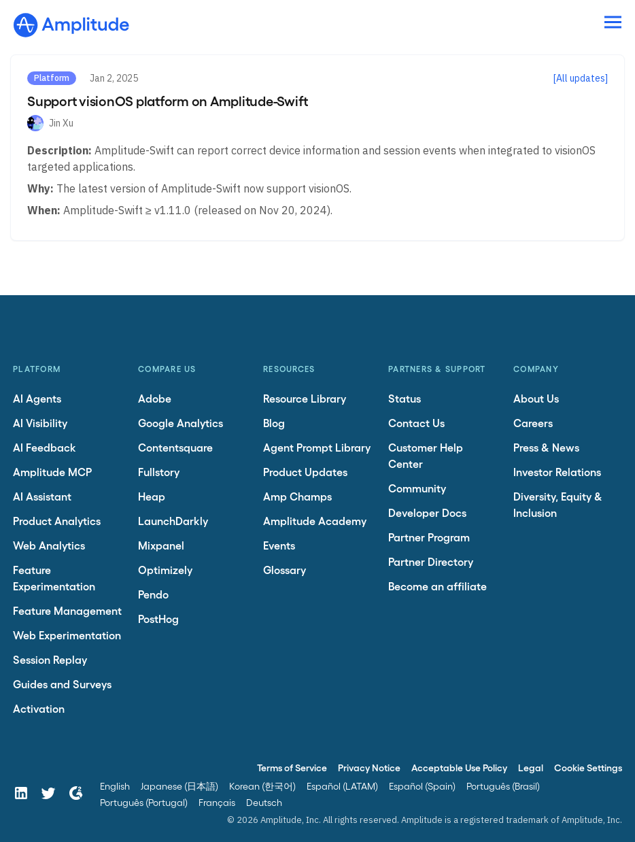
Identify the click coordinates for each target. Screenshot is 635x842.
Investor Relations (557, 471)
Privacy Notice (369, 767)
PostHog (158, 618)
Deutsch (264, 802)
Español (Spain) (422, 786)
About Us (536, 398)
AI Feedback (44, 447)
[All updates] (580, 78)
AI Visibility (40, 422)
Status (404, 398)
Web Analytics (49, 545)
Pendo (153, 594)
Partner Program (429, 537)
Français (217, 802)
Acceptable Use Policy (459, 767)
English (115, 786)
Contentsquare (175, 447)
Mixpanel (161, 545)
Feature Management (67, 610)
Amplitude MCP (52, 471)
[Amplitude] (71, 21)
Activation (39, 708)
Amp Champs (297, 496)
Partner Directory (430, 561)
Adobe (154, 398)
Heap (151, 496)
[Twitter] (48, 793)
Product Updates (305, 471)
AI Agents (37, 398)
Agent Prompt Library (317, 447)
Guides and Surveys (62, 683)
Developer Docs (427, 512)
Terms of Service (292, 767)
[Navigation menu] (612, 22)
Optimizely (165, 569)
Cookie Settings (588, 767)
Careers (533, 422)
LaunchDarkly (173, 520)
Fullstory (158, 471)
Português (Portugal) (144, 802)
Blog (274, 422)
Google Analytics (180, 422)
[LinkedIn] (21, 793)
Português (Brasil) (503, 786)
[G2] (75, 793)
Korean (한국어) (262, 786)
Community (417, 488)
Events (279, 545)
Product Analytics (57, 520)
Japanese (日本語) (179, 786)
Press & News (546, 447)
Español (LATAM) (342, 786)
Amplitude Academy (314, 520)
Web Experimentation (67, 634)
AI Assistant (42, 496)
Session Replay (50, 659)
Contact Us (416, 422)
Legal (530, 767)
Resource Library (304, 398)
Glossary (284, 569)
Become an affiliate (437, 585)
